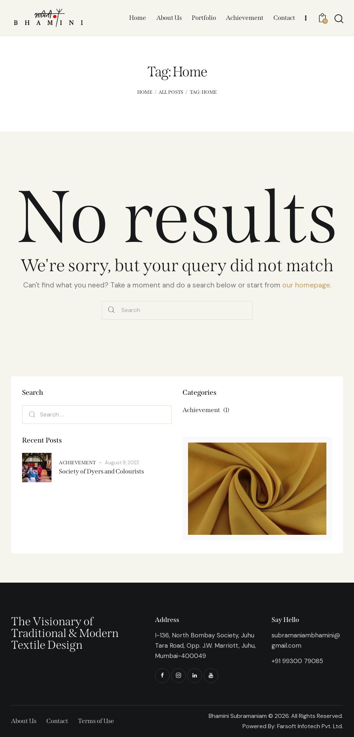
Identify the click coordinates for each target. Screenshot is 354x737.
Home (144, 92)
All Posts (171, 92)
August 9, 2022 (122, 462)
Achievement (77, 462)
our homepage (306, 285)
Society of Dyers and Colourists (101, 471)
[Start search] (338, 19)
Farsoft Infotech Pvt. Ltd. (310, 726)
